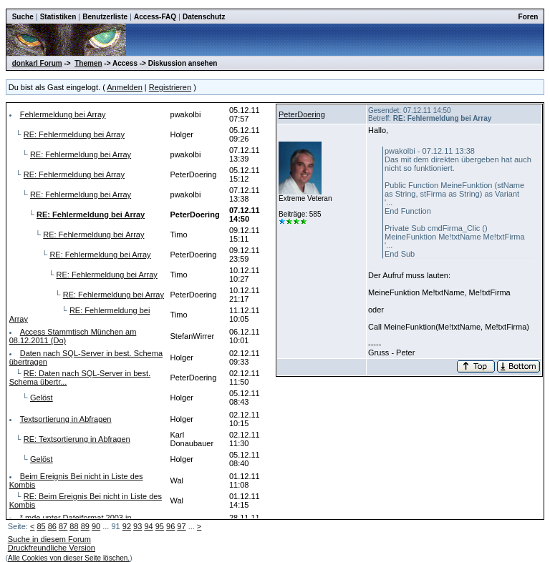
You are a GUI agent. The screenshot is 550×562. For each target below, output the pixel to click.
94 (148, 526)
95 (159, 526)
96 (170, 526)
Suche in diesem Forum (49, 539)
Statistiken (58, 17)
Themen (88, 63)
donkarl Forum (37, 63)
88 (73, 526)
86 (52, 526)
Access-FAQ (155, 17)
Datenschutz (204, 17)
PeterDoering (302, 114)
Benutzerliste (104, 17)
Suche (23, 17)
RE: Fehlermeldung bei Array (74, 134)
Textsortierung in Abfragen (66, 419)
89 (85, 526)
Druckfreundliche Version (51, 547)
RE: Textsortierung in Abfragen (77, 439)
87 (63, 526)
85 (41, 526)
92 (126, 526)
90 (96, 526)
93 (137, 526)
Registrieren (170, 87)
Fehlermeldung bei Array (63, 114)
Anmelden (125, 87)
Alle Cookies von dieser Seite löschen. (69, 558)
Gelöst (41, 397)
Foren (528, 17)
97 (181, 526)
